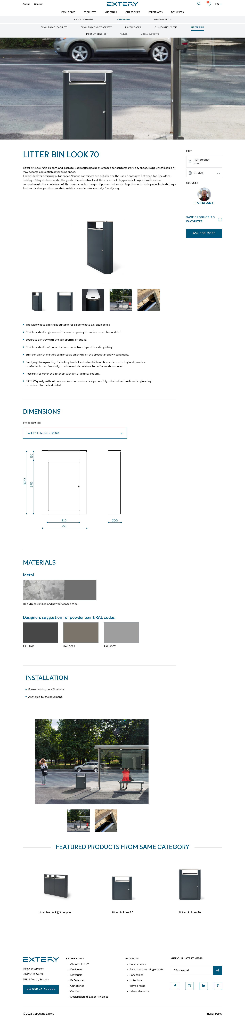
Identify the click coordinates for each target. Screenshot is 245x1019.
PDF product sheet (201, 161)
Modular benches (96, 34)
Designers (177, 12)
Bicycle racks (133, 27)
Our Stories (132, 12)
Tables (123, 34)
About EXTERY (79, 964)
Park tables (136, 975)
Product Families (83, 20)
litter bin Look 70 (190, 912)
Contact (38, 4)
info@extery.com (33, 968)
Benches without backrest (96, 27)
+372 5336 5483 (33, 974)
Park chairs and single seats (146, 969)
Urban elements (150, 34)
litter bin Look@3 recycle (55, 912)
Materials (111, 12)
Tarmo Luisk (204, 203)
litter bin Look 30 (122, 912)
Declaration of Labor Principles (89, 996)
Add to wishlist (220, 219)
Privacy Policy (214, 1013)
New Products (162, 20)
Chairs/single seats (165, 27)
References (156, 12)
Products (90, 12)
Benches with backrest (54, 27)
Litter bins (197, 27)
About (26, 4)
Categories (123, 20)
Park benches (137, 964)
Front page (68, 12)
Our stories (77, 986)
